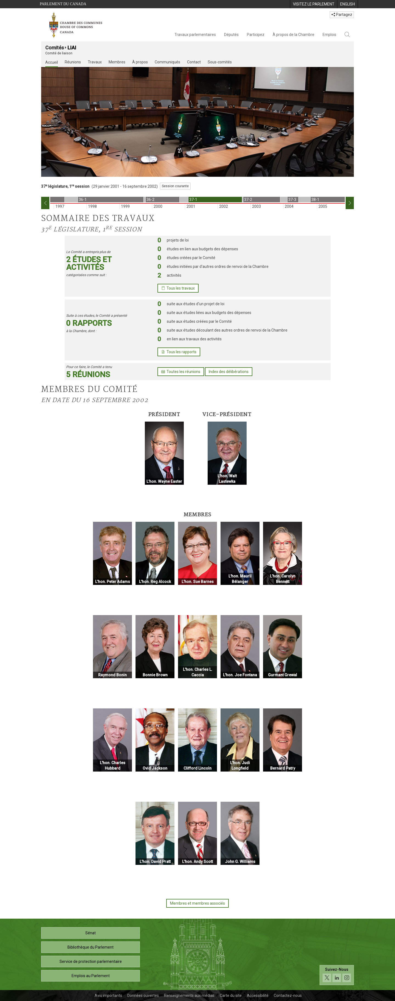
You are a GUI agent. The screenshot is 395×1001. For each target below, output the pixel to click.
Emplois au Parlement (91, 976)
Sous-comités (220, 62)
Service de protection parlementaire (91, 961)
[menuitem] (313, 4)
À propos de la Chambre (293, 34)
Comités (54, 48)
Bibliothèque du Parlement (90, 947)
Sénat (90, 933)
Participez (255, 34)
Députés (231, 34)
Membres (117, 62)
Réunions (73, 62)
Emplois (329, 34)
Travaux (95, 62)
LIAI (71, 48)
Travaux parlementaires (195, 34)
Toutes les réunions (180, 371)
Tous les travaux (178, 288)
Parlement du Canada (63, 4)
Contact (194, 62)
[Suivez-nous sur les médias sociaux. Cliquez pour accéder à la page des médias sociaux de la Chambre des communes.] (337, 975)
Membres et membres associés (197, 903)
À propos (140, 62)
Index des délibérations (229, 371)
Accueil (51, 62)
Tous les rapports (178, 352)
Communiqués (167, 62)
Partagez (341, 14)
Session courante (175, 186)
